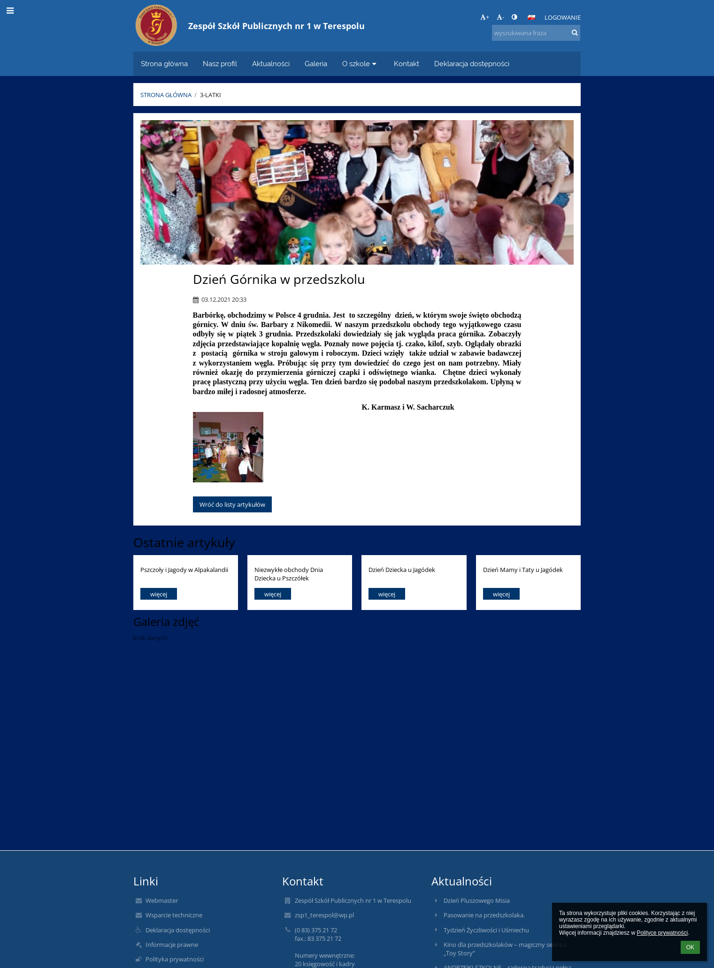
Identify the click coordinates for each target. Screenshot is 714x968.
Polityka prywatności (175, 959)
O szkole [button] (360, 64)
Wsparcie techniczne (174, 915)
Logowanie (563, 17)
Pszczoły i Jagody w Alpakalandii (184, 569)
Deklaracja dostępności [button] (471, 64)
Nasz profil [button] (220, 64)
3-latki (210, 95)
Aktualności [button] (271, 64)
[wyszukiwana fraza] (536, 32)
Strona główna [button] (164, 64)
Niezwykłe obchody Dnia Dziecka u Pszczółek (288, 573)
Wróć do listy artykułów (232, 504)
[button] (531, 17)
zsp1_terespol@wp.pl (324, 915)
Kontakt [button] (406, 64)
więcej (158, 594)
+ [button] (484, 17)
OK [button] (690, 947)
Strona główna (166, 95)
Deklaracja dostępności (178, 930)
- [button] (500, 17)
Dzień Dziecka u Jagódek (402, 569)
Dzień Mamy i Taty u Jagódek (523, 569)
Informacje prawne (172, 944)
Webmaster (162, 900)
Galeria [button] (316, 64)
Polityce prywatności (662, 933)
